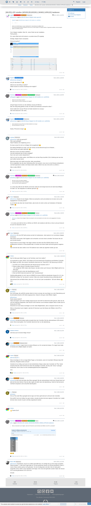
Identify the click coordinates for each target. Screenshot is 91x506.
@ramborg (37, 175)
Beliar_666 (12, 461)
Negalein (12, 77)
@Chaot (37, 213)
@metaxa (14, 289)
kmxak (11, 318)
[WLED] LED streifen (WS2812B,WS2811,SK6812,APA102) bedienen (36, 423)
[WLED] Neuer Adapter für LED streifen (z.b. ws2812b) (29, 20)
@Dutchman (29, 15)
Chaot (11, 196)
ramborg (12, 137)
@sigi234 (14, 20)
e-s (11, 289)
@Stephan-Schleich (15, 345)
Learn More (46, 504)
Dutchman (12, 94)
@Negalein (13, 97)
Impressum (30, 494)
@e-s (17, 357)
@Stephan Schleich (23, 343)
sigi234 (12, 15)
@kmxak (16, 355)
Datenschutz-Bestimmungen (42, 494)
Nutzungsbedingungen (58, 494)
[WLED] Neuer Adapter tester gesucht (31, 17)
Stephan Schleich (14, 330)
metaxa (12, 256)
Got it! (89, 503)
